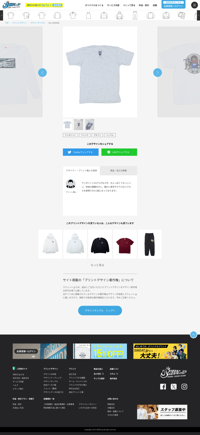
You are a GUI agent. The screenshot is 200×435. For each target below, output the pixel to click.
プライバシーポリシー (88, 404)
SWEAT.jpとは (18, 374)
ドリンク (84, 135)
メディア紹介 (18, 389)
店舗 (155, 5)
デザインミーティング (52, 378)
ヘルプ (15, 385)
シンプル (109, 135)
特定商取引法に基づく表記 (54, 408)
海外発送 (113, 378)
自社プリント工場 (76, 392)
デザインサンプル (37, 23)
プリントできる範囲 (77, 378)
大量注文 (111, 408)
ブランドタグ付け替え (78, 385)
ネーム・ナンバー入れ (78, 381)
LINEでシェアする (120, 152)
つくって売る (129, 5)
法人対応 (97, 374)
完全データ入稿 (50, 385)
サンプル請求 (99, 378)
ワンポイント (70, 135)
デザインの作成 (50, 374)
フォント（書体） (51, 388)
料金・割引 (144, 5)
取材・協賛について (115, 411)
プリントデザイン (19, 23)
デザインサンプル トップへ (100, 310)
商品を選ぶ (98, 369)
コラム (112, 374)
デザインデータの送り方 (53, 392)
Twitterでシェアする (83, 152)
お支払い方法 (18, 408)
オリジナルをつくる (94, 5)
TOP (7, 23)
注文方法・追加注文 (21, 378)
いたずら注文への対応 (88, 408)
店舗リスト (114, 369)
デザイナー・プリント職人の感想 (81, 171)
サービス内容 (113, 5)
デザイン (97, 135)
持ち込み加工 (74, 388)
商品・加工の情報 (118, 171)
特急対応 (111, 404)
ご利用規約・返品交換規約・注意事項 (59, 404)
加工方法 (72, 374)
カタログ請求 (112, 415)
